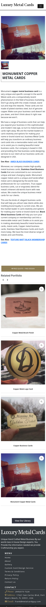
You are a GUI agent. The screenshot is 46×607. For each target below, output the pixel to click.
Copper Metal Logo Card (23, 389)
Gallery (8, 564)
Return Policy (11, 578)
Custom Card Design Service (19, 568)
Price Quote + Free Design (23, 268)
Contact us (10, 582)
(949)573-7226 (22, 591)
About (8, 561)
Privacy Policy (12, 575)
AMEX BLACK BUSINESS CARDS (24, 161)
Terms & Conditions (15, 571)
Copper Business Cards (23, 446)
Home (8, 557)
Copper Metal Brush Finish (23, 333)
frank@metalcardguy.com (28, 601)
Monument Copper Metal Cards (23, 502)
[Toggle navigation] (41, 6)
